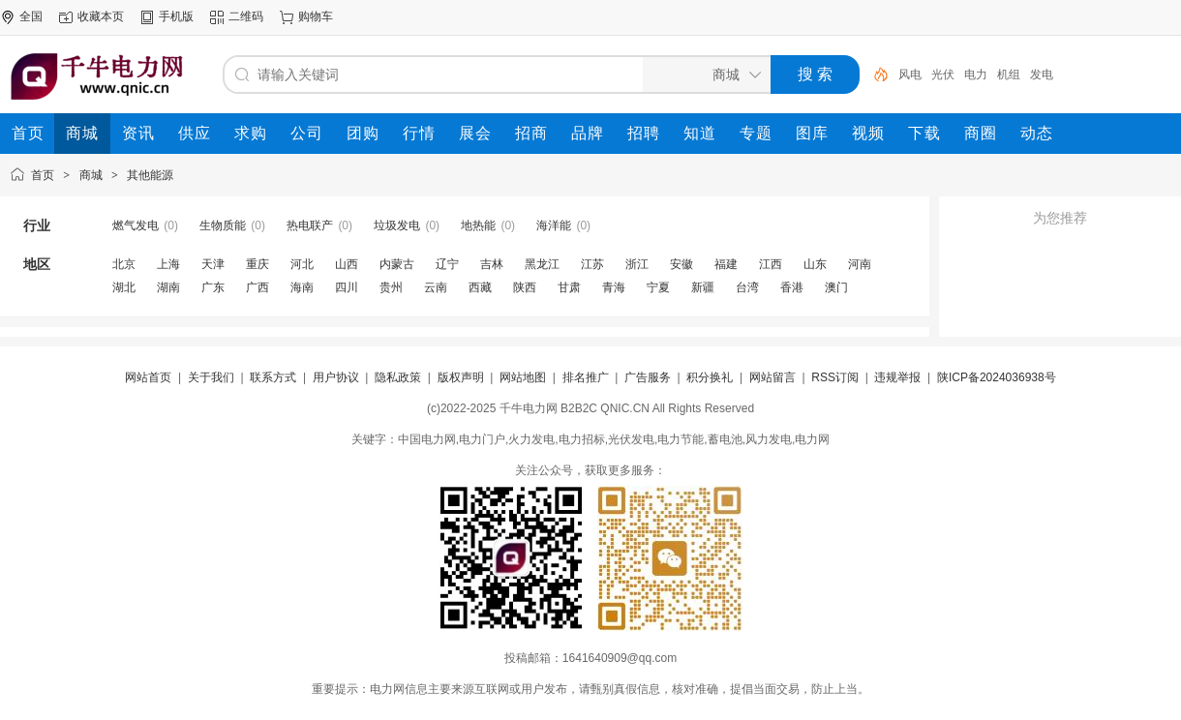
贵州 (391, 287)
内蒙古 (396, 264)
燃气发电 (135, 225)
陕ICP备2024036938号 (996, 377)
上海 (168, 264)
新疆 (702, 287)
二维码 (245, 16)
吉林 (491, 264)
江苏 (592, 264)
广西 (257, 287)
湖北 (124, 287)
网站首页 (148, 377)
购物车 (315, 16)
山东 (815, 264)
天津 (213, 264)
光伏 (942, 74)
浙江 (637, 264)
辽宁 (447, 264)
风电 (910, 74)
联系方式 (273, 377)
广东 (213, 287)
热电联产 (310, 225)
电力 (975, 74)
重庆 (257, 264)
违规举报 (897, 377)
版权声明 (461, 377)
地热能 (478, 225)
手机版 (176, 16)
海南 (302, 287)
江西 (770, 264)
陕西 (524, 287)
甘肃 (569, 287)
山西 (346, 264)
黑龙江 (542, 264)
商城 (91, 175)
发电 (1041, 74)
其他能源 (150, 175)
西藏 (480, 287)
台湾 (747, 287)
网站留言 (772, 377)
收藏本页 (100, 16)
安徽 (681, 264)
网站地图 (523, 377)
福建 (726, 264)
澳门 (836, 287)
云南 (435, 287)
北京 (124, 264)
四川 (346, 287)
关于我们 (211, 377)
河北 (302, 264)
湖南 (168, 287)
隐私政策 (398, 377)
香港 (791, 287)
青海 (613, 287)
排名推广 (585, 377)
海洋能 (553, 225)
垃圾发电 (397, 225)
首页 (42, 175)
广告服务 (647, 377)
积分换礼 (709, 377)
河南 (859, 264)
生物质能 (222, 225)
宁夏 (658, 287)
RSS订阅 (835, 377)
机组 (1008, 74)
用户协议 (336, 377)
